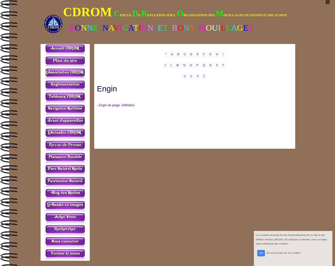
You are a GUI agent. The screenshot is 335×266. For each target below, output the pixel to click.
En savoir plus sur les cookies (283, 252)
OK (261, 253)
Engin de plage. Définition (117, 105)
